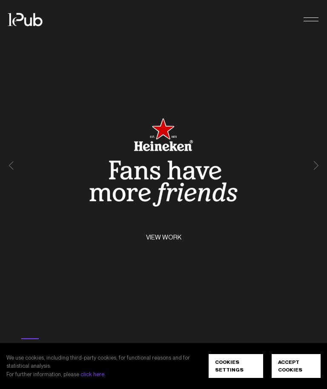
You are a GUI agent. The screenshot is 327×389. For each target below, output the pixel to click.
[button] (311, 19)
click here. (93, 374)
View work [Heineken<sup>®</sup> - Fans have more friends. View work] (163, 237)
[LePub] (31, 20)
